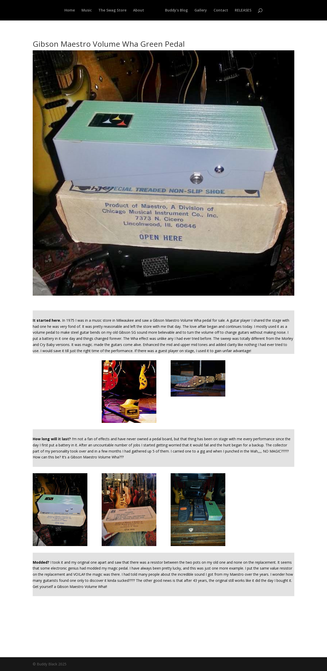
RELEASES (243, 10)
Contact (221, 10)
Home (69, 10)
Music (86, 10)
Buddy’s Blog (176, 10)
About (138, 10)
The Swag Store (112, 10)
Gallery (200, 10)
